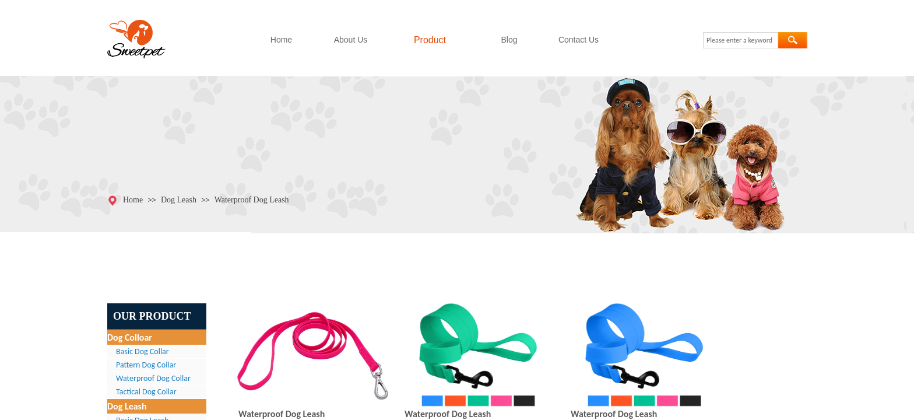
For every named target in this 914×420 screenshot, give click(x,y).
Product (430, 40)
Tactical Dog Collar (146, 392)
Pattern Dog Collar (146, 365)
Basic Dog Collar (142, 351)
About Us (351, 39)
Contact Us (578, 39)
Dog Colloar (129, 337)
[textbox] (740, 40)
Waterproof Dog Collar (153, 378)
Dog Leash (178, 199)
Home (281, 39)
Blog (509, 39)
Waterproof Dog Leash (252, 199)
